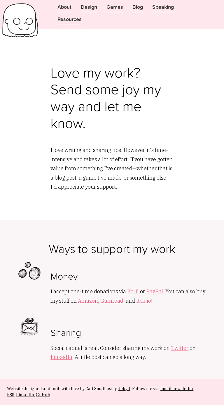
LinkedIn (61, 357)
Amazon (88, 300)
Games (114, 6)
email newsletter (176, 388)
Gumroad (111, 300)
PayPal (154, 291)
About (64, 6)
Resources (69, 19)
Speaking (163, 6)
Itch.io (143, 300)
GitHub (43, 394)
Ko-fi (133, 291)
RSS (10, 394)
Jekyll (124, 388)
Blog (137, 6)
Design (89, 6)
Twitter (179, 348)
